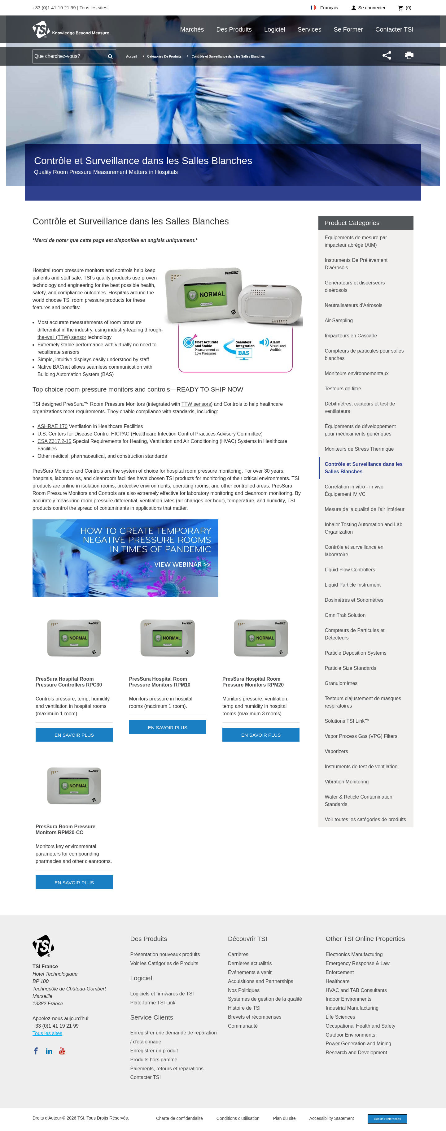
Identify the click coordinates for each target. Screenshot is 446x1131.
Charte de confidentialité (174, 1118)
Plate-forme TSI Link (153, 1002)
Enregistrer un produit (154, 1050)
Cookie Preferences (384, 1119)
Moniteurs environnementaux (357, 373)
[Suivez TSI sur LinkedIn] (49, 1050)
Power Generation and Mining (358, 1043)
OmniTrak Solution (345, 615)
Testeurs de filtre (343, 388)
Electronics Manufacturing (354, 954)
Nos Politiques (244, 990)
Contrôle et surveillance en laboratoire (354, 550)
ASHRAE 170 (52, 426)
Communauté (243, 1026)
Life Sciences (340, 1017)
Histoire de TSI (244, 1008)
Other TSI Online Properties (365, 938)
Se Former (348, 29)
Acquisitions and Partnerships (260, 981)
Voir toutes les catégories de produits (365, 819)
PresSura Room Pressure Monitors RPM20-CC (65, 829)
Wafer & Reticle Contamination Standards (358, 800)
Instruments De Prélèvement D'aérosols (356, 264)
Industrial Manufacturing (352, 1008)
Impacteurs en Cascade (351, 335)
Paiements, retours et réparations (167, 1068)
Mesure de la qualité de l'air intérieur (364, 509)
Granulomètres (341, 683)
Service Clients (151, 1017)
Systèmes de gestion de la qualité (265, 999)
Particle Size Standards (350, 668)
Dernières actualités (250, 963)
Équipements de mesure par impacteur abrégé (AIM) (356, 241)
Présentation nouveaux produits (165, 954)
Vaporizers (336, 751)
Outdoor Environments (350, 1035)
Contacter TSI (394, 29)
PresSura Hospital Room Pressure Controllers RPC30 (69, 681)
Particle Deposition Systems (356, 653)
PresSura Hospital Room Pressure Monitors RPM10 (159, 681)
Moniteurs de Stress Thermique (359, 449)
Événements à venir (250, 972)
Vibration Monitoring (347, 781)
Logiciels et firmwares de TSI (162, 993)
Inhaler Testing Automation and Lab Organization (364, 528)
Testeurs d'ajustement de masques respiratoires (363, 702)
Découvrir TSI (247, 938)
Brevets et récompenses (255, 1017)
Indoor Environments (349, 999)
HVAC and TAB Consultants (356, 990)
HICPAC (120, 433)
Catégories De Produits (164, 56)
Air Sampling (339, 320)
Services (309, 29)
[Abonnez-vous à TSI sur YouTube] (62, 1050)
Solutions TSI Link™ (347, 721)
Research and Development (356, 1052)
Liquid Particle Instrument (353, 584)
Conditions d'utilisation (232, 1118)
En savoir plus (74, 735)
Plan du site (279, 1118)
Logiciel (274, 29)
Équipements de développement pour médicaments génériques (360, 430)
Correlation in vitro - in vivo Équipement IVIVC (354, 490)
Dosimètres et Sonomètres (354, 600)
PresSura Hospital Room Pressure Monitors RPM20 (253, 681)
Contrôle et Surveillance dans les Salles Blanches (364, 468)
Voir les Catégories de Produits (164, 963)
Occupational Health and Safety (361, 1026)
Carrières (238, 954)
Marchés (192, 29)
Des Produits (234, 29)
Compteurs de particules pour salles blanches (364, 354)
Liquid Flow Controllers (350, 569)
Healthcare (338, 981)
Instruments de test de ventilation (361, 766)
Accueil (131, 56)
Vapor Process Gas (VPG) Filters (361, 736)
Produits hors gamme (153, 1059)
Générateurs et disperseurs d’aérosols (355, 286)
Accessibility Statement (326, 1118)
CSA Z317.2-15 (54, 441)
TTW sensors (196, 404)
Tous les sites (93, 7)
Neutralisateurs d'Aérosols (354, 305)
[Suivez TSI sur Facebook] (36, 1050)
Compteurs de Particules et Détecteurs (355, 634)
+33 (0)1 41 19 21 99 (55, 7)
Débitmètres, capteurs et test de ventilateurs (360, 407)
